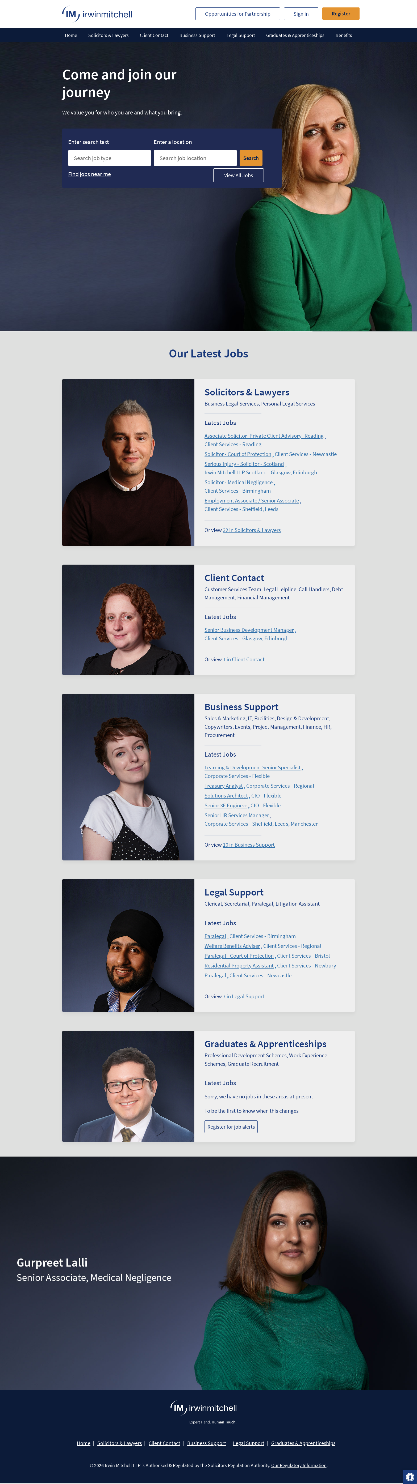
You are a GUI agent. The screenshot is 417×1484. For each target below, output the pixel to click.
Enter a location (174, 142)
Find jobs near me (89, 174)
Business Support (197, 35)
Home (71, 35)
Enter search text (89, 142)
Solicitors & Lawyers (108, 35)
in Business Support (249, 845)
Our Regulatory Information (299, 1466)
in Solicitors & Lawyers (252, 530)
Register (341, 13)
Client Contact (154, 35)
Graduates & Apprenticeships (295, 35)
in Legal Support (243, 996)
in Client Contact (244, 659)
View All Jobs (238, 175)
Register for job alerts (231, 1127)
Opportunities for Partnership (237, 13)
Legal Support (241, 35)
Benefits (344, 35)
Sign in (301, 13)
